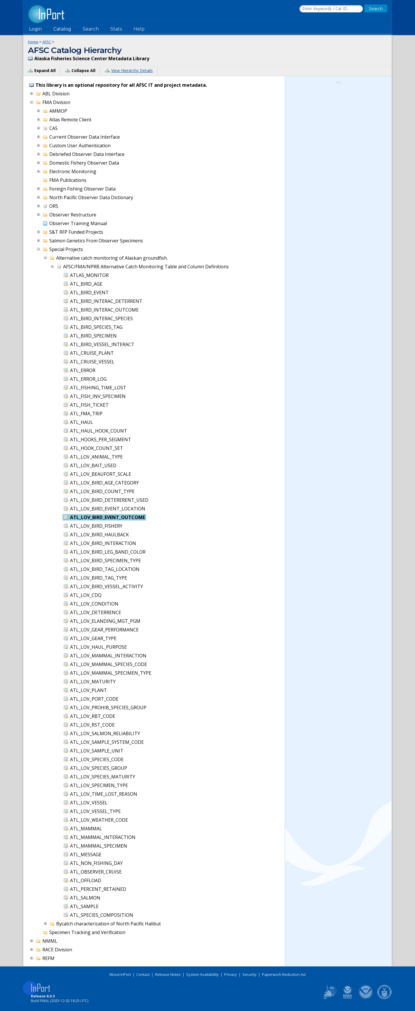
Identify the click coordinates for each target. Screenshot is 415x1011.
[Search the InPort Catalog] (331, 9)
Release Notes (168, 974)
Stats (116, 29)
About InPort (120, 974)
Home (33, 41)
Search (91, 29)
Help (139, 29)
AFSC (46, 41)
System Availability (202, 974)
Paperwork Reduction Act (284, 974)
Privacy (230, 974)
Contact (143, 974)
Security (249, 974)
